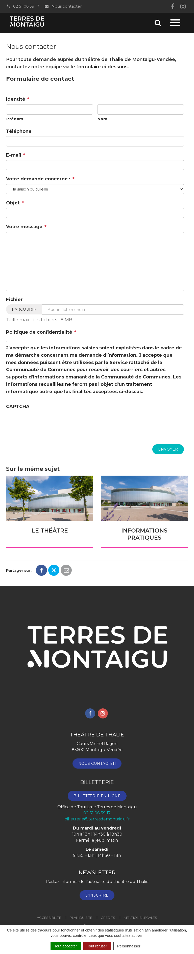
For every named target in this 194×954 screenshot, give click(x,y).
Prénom (14, 119)
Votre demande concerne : (40, 179)
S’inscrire (97, 895)
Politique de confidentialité (41, 332)
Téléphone (19, 131)
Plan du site (81, 918)
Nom (103, 119)
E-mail (15, 155)
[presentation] (44, 421)
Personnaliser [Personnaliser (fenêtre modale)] (128, 946)
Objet (15, 203)
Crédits (108, 918)
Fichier (14, 299)
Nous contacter (62, 6)
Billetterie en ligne (97, 796)
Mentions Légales (140, 918)
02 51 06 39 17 (22, 6)
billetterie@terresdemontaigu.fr (97, 819)
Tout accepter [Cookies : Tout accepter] (65, 946)
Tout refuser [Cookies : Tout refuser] (97, 946)
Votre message (26, 226)
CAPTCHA (18, 406)
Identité (17, 99)
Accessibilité (49, 918)
